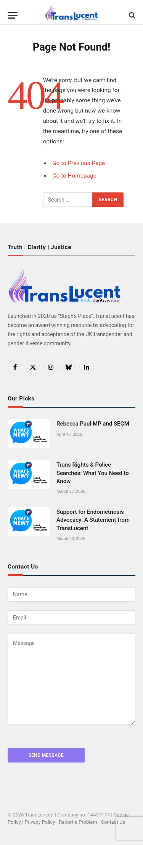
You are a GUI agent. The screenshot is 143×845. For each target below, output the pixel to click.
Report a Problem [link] (78, 822)
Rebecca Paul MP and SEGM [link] (92, 423)
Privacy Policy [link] (39, 822)
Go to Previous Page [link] (78, 163)
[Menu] (13, 21)
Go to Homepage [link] (74, 175)
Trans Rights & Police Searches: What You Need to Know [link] (92, 472)
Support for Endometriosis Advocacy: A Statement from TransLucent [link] (93, 520)
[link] (71, 12)
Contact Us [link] (113, 822)
